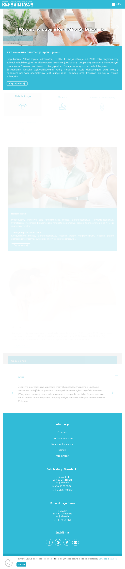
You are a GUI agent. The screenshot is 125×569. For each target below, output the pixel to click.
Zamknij (21, 565)
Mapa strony (62, 455)
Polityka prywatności (62, 438)
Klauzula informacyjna (62, 444)
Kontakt (62, 450)
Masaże (62, 97)
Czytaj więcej (17, 83)
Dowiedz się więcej (108, 559)
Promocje (62, 432)
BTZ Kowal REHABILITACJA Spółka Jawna (33, 52)
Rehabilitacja (23, 97)
